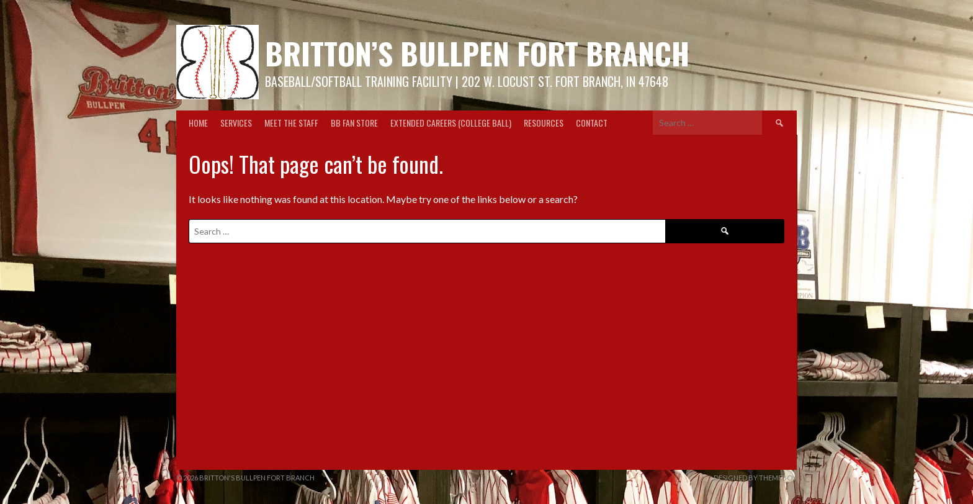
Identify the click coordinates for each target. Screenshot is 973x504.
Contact (592, 122)
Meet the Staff (291, 122)
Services (236, 122)
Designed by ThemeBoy (755, 478)
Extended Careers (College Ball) (450, 122)
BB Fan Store (354, 122)
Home (198, 122)
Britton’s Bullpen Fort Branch (477, 53)
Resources (543, 122)
